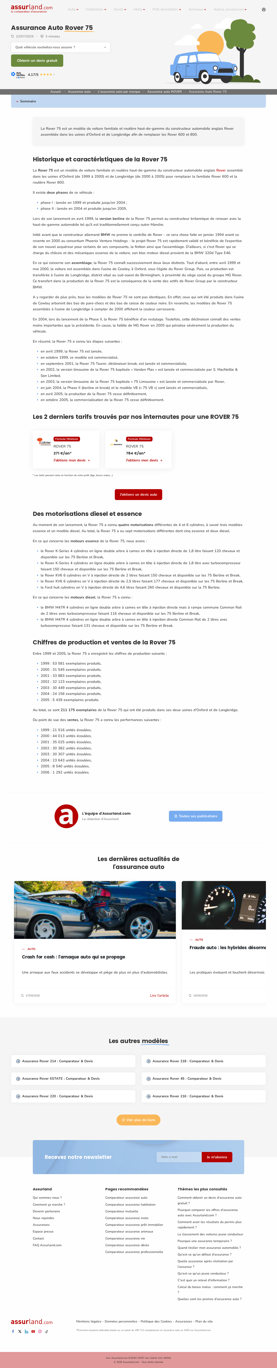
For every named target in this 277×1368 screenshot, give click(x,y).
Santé (118, 9)
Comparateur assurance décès (127, 1245)
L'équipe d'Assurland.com (106, 813)
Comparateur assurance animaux (129, 1231)
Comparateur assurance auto (126, 1198)
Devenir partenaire (46, 1211)
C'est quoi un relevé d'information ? (203, 1280)
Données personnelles (121, 1321)
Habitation (94, 9)
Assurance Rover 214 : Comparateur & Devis (54, 1061)
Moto (138, 9)
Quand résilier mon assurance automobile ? (209, 1248)
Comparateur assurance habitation (130, 1204)
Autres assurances (229, 9)
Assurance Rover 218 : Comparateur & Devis (185, 1061)
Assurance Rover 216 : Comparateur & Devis (185, 1096)
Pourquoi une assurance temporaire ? (205, 1241)
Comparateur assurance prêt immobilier (134, 1225)
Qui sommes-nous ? (47, 1198)
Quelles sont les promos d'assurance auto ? (209, 1299)
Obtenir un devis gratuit (37, 60)
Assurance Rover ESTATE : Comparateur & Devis (58, 1079)
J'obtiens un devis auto (138, 494)
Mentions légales (88, 1321)
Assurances (41, 1225)
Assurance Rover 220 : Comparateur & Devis (54, 1096)
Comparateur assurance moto (126, 1218)
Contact (38, 1238)
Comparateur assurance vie (125, 1238)
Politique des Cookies (156, 1321)
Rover (221, 170)
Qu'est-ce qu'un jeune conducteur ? (203, 1273)
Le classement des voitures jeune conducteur (210, 1234)
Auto (71, 9)
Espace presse (43, 1231)
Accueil (55, 92)
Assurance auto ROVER (164, 92)
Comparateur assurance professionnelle (134, 1252)
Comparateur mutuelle (121, 1211)
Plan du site (204, 1321)
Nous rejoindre (43, 1218)
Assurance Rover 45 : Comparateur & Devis (184, 1079)
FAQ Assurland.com (47, 1245)
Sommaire (28, 101)
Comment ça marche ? (49, 1204)
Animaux (195, 9)
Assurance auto (79, 92)
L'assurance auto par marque (119, 92)
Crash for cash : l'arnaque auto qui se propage (73, 957)
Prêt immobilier (165, 9)
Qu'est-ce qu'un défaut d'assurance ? (204, 1254)
